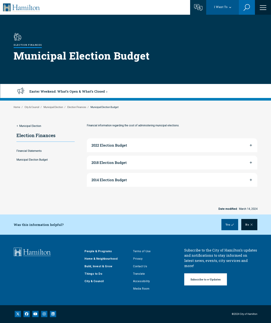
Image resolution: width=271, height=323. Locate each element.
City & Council (32, 107)
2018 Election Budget (109, 162)
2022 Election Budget (109, 145)
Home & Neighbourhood (101, 258)
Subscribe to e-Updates (205, 279)
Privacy (139, 258)
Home (17, 107)
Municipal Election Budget (32, 159)
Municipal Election (53, 107)
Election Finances (76, 107)
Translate (140, 273)
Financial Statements (29, 150)
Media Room (142, 288)
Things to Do (94, 273)
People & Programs (99, 251)
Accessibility (142, 281)
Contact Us (141, 266)
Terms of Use (142, 251)
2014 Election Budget (109, 180)
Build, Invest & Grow (99, 266)
